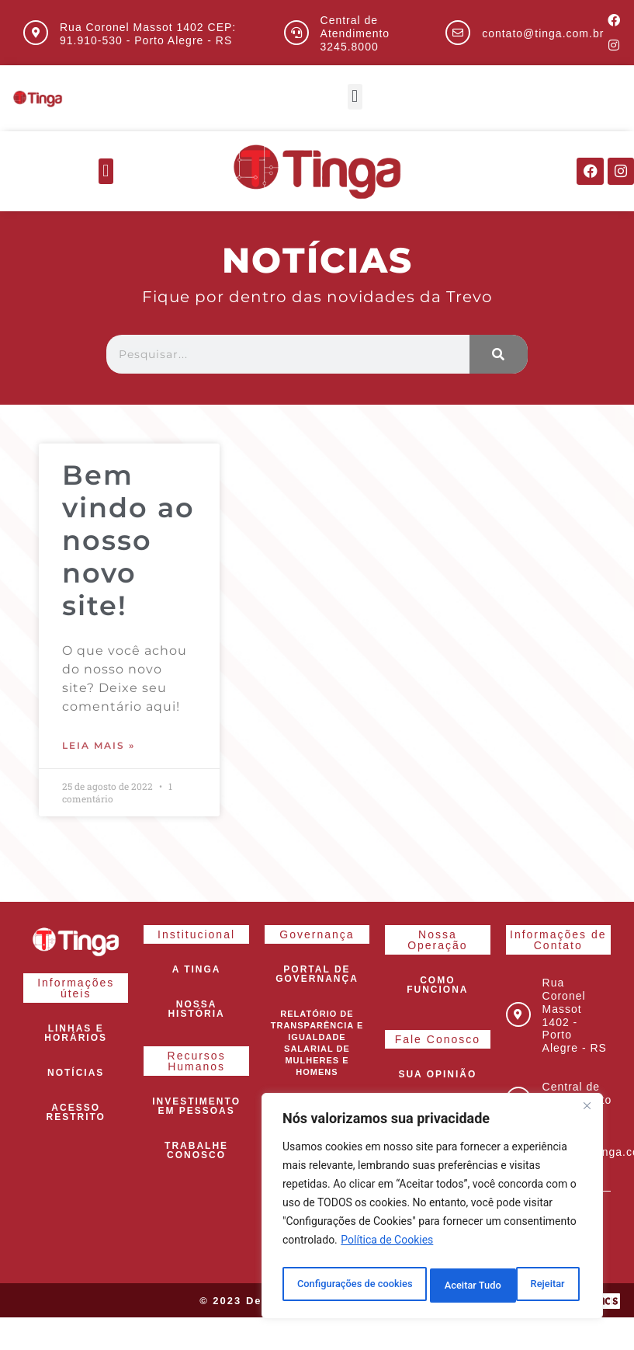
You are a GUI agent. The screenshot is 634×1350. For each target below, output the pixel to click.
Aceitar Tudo (541, 1285)
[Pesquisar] (498, 355)
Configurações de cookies (355, 1285)
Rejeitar (464, 1285)
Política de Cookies (387, 1246)
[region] (432, 1209)
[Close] (586, 1113)
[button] (355, 97)
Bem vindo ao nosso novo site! (128, 541)
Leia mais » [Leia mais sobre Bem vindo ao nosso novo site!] (98, 746)
